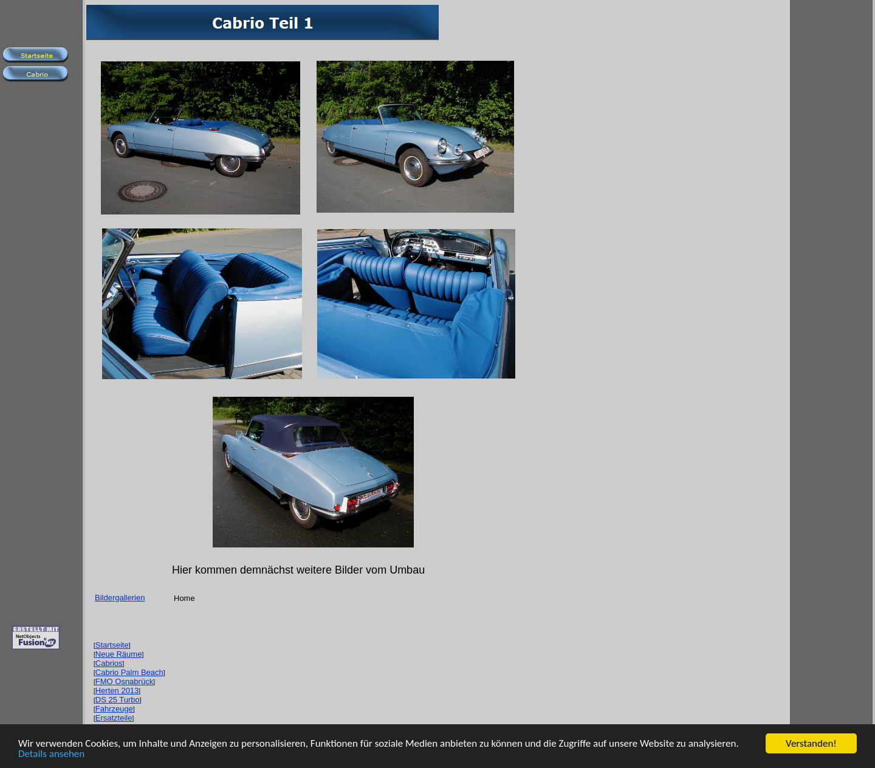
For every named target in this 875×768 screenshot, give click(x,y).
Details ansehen (51, 755)
